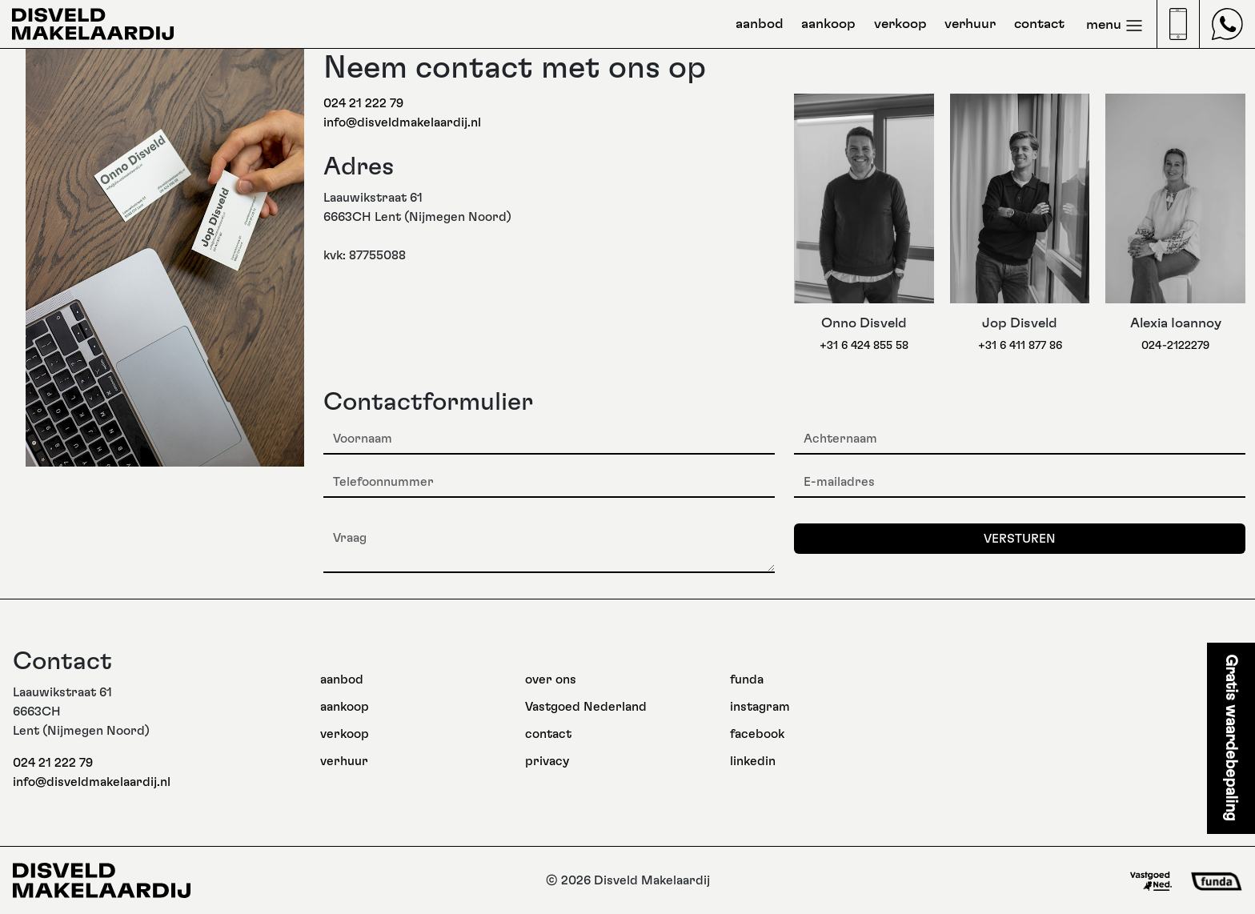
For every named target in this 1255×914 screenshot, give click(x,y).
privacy (547, 761)
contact (1039, 24)
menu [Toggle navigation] (1115, 25)
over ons (550, 679)
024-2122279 (1175, 345)
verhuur (970, 24)
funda (747, 679)
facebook (757, 734)
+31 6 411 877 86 (1020, 345)
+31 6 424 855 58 (864, 345)
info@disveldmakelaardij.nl (402, 122)
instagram (760, 706)
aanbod (760, 24)
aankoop (828, 24)
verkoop (900, 24)
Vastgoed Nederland (586, 706)
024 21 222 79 (363, 103)
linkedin (753, 761)
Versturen (1020, 538)
